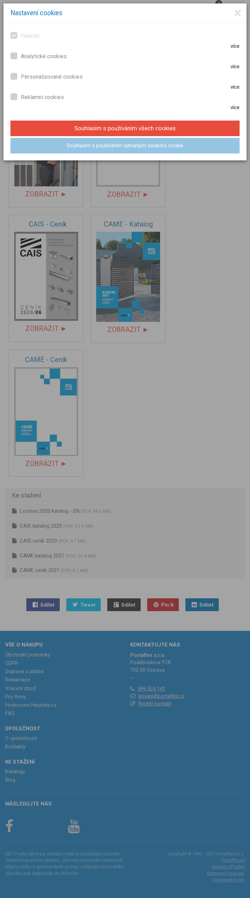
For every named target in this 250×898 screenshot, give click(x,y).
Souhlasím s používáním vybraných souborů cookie (125, 145)
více (235, 46)
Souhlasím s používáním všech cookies (125, 128)
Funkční (24, 35)
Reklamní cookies (37, 96)
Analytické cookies (38, 56)
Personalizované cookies (46, 76)
